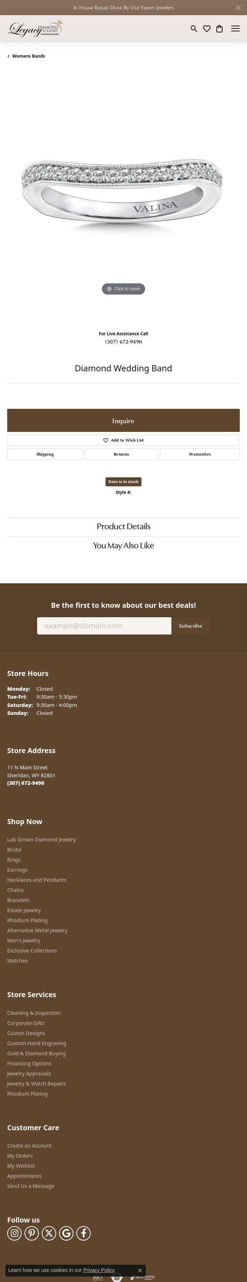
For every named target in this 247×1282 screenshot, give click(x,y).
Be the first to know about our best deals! (123, 605)
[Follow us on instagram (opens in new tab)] (14, 1233)
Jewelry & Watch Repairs (36, 1083)
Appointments (24, 1175)
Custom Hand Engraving (36, 1043)
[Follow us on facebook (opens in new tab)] (83, 1233)
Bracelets (18, 900)
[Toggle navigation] (235, 28)
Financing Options (29, 1063)
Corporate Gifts (25, 1023)
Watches (17, 960)
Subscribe (190, 625)
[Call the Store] (25, 782)
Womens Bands (28, 56)
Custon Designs (26, 1033)
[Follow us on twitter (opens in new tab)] (49, 1233)
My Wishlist (21, 1165)
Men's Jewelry (23, 940)
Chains (15, 890)
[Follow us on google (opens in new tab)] (66, 1233)
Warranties (200, 454)
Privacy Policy (98, 1270)
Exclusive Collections (32, 950)
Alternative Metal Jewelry (37, 930)
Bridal (14, 849)
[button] (194, 28)
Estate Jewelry (24, 910)
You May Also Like (123, 546)
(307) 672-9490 (123, 341)
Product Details (124, 527)
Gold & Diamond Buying (36, 1053)
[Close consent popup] (140, 1270)
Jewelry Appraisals (29, 1073)
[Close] (238, 7)
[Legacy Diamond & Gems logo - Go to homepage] (35, 28)
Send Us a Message (30, 1185)
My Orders (20, 1155)
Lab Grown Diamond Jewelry (41, 839)
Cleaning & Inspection (33, 1012)
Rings (14, 859)
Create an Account (29, 1145)
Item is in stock (123, 481)
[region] (123, 197)
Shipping (45, 454)
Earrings (17, 869)
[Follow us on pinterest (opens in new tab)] (31, 1233)
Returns (121, 454)
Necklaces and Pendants (36, 879)
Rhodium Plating (27, 920)
